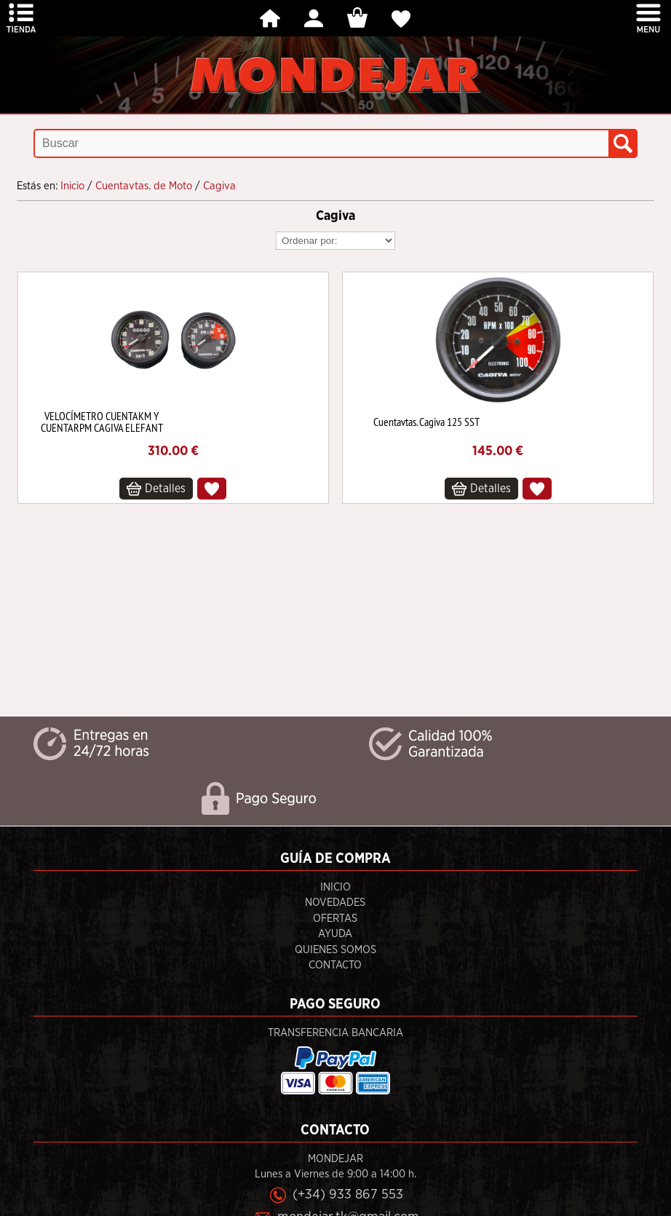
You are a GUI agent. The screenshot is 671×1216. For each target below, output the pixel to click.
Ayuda (335, 933)
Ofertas (335, 918)
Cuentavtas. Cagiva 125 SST (426, 421)
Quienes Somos (335, 949)
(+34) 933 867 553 (348, 1194)
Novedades (335, 902)
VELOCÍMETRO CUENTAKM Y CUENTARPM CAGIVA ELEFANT (102, 421)
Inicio (335, 887)
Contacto (335, 965)
